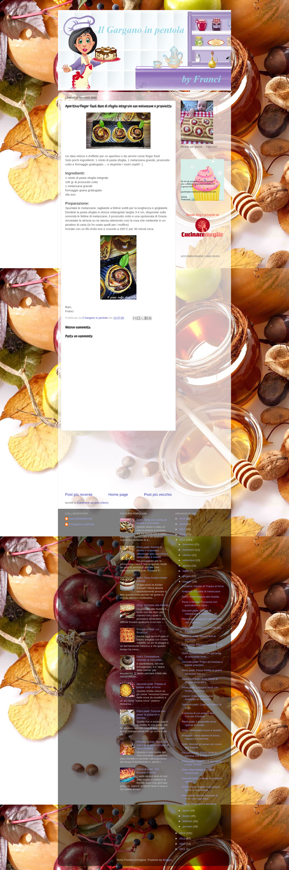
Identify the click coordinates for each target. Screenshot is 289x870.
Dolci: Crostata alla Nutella (153, 605)
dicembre (188, 544)
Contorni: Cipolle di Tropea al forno (203, 586)
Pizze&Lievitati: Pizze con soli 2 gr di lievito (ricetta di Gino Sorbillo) (153, 745)
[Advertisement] (118, 461)
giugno (187, 576)
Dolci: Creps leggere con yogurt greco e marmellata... (201, 788)
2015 (182, 539)
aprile (186, 810)
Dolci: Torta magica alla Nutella (200, 596)
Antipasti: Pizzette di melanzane (201, 591)
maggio (187, 581)
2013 (182, 838)
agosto (187, 565)
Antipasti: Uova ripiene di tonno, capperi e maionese (201, 737)
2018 (182, 524)
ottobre (187, 555)
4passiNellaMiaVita (80, 518)
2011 (182, 848)
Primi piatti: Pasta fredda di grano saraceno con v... (202, 672)
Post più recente (79, 494)
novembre (189, 549)
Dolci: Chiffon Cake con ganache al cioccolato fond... (201, 655)
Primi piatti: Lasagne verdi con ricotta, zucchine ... (200, 689)
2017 (182, 529)
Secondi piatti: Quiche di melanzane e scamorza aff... (200, 612)
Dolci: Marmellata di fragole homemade (198, 771)
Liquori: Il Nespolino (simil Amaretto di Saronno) (197, 698)
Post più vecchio (158, 494)
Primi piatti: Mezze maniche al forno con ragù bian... (200, 797)
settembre (189, 560)
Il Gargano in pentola (81, 524)
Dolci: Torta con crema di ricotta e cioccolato (151, 521)
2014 (182, 833)
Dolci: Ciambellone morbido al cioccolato (149, 658)
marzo (187, 815)
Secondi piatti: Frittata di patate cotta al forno (151, 685)
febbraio (188, 821)
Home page (118, 494)
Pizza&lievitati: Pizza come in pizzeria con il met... (199, 754)
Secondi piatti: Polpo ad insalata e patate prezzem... (202, 663)
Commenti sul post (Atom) (92, 502)
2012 (182, 843)
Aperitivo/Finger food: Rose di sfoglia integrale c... (200, 680)
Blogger (167, 859)
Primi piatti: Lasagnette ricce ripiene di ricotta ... (199, 723)
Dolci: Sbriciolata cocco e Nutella (201, 730)
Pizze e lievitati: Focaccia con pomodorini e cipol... (199, 603)
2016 (182, 534)
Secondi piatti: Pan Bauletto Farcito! (148, 771)
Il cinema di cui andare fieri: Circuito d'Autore (198, 715)
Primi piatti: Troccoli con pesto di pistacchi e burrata (151, 714)
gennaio (188, 826)
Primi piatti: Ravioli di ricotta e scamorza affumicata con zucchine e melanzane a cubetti (152, 552)
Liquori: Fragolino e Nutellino (199, 803)
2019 (182, 518)
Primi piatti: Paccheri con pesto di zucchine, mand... (202, 646)
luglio (186, 570)
